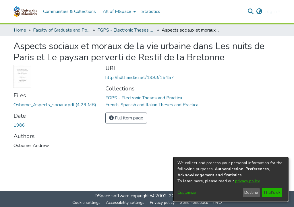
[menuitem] (119, 11)
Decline (251, 192)
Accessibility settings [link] (125, 202)
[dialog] (230, 179)
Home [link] (20, 30)
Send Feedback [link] (194, 202)
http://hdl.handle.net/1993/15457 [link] (139, 77)
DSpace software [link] (111, 196)
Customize (186, 192)
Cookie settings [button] (86, 202)
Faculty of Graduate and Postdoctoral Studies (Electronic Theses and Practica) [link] (61, 30)
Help (217, 202)
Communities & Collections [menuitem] (69, 11)
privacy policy (247, 181)
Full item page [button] (126, 118)
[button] (25, 11)
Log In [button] (271, 11)
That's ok (272, 192)
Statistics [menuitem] (151, 11)
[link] (54, 105)
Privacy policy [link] (162, 202)
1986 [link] (19, 125)
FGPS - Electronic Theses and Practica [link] (126, 30)
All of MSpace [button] (117, 11)
